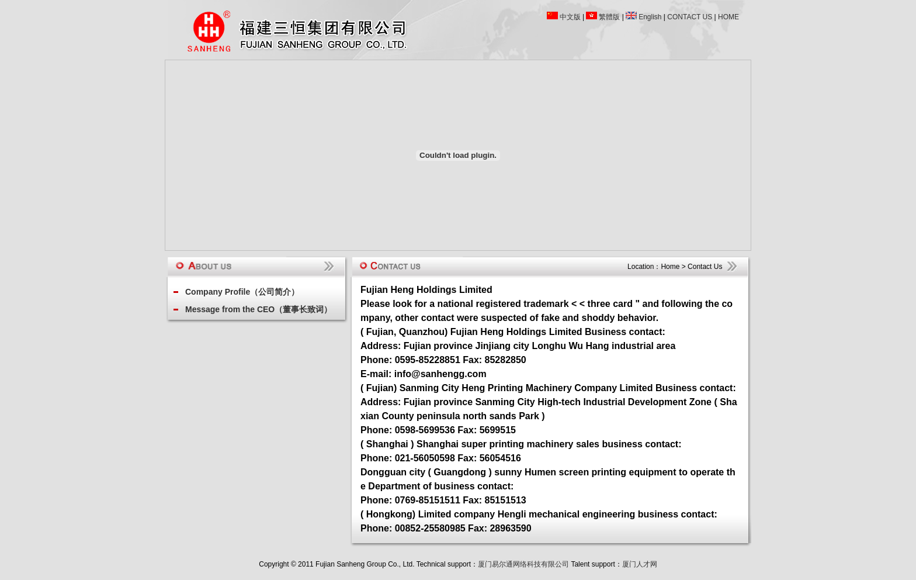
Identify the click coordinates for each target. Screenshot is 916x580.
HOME (728, 17)
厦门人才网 (639, 564)
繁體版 (609, 17)
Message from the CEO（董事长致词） (258, 309)
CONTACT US (689, 17)
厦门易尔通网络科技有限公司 (523, 564)
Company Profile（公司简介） (242, 291)
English (650, 17)
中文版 (570, 17)
